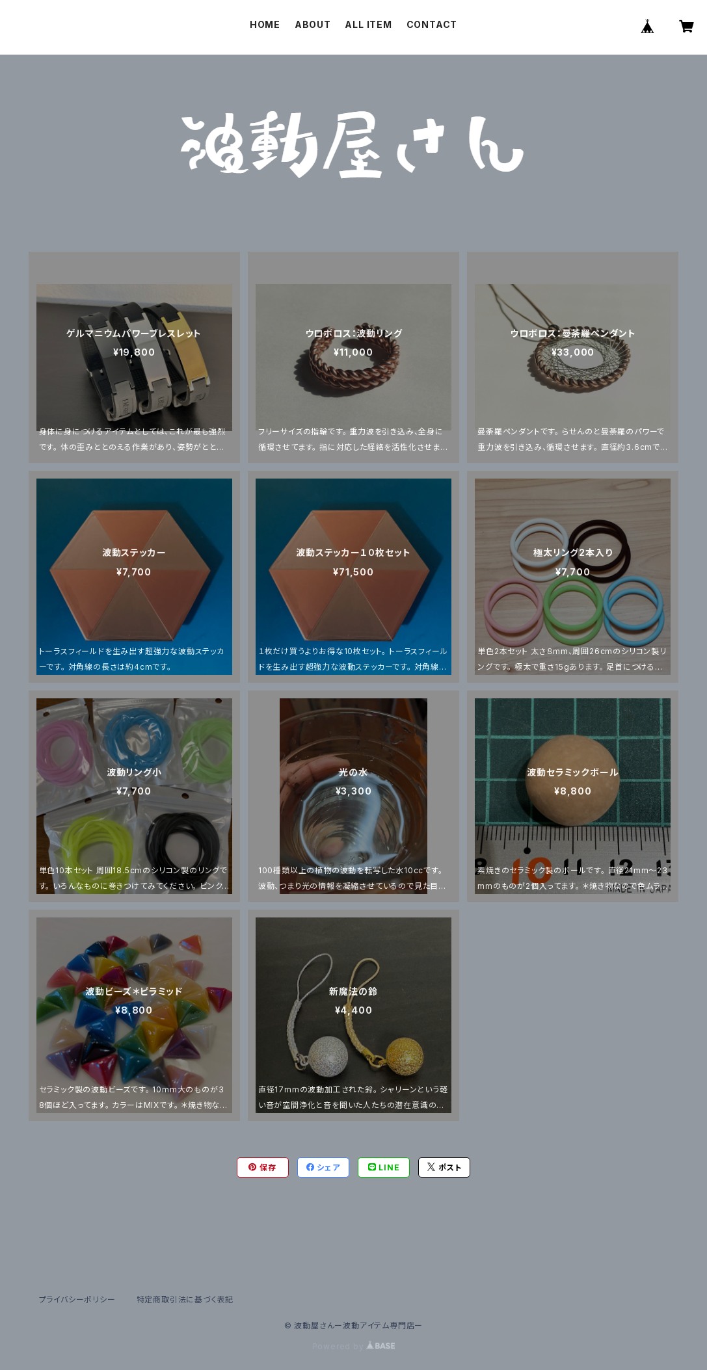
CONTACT (432, 24)
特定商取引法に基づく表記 (185, 1299)
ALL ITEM (368, 24)
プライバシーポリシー (77, 1299)
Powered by (353, 1346)
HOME (265, 24)
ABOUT (313, 24)
